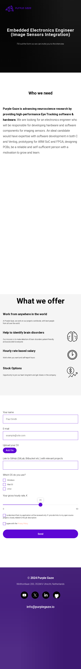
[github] (56, 595)
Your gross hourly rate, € (15, 495)
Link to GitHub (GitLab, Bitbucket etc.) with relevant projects (33, 458)
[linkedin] (46, 595)
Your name (8, 412)
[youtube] (24, 595)
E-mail (6, 428)
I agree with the (15, 523)
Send (40, 534)
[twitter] (35, 595)
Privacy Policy (23, 524)
